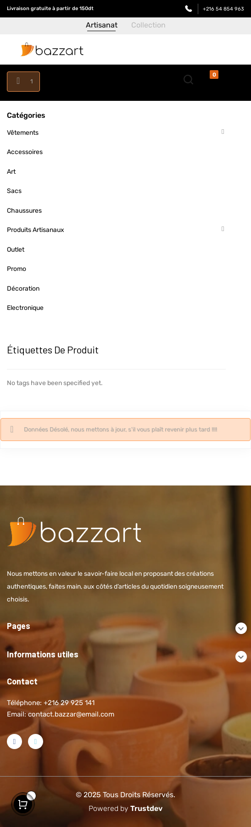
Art (11, 172)
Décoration (23, 288)
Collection (148, 25)
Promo (16, 269)
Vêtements (23, 133)
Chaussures (24, 211)
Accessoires (25, 152)
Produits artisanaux (35, 230)
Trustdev (146, 808)
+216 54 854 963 (223, 9)
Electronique (25, 308)
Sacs (14, 191)
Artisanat (101, 25)
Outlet (15, 250)
